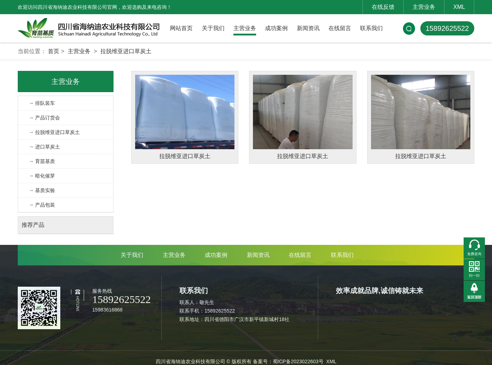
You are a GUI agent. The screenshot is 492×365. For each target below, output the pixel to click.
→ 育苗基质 (42, 161)
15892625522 (447, 28)
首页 (53, 51)
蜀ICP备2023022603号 (298, 361)
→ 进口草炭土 (44, 147)
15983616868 (107, 310)
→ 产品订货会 (44, 117)
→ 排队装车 (42, 103)
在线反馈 (383, 7)
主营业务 (424, 7)
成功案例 (276, 28)
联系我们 (371, 28)
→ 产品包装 (42, 205)
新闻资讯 (308, 28)
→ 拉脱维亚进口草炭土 (54, 132)
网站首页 (181, 28)
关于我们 (213, 28)
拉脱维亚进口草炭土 (125, 51)
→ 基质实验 (42, 190)
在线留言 (339, 28)
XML (459, 7)
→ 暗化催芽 (42, 176)
